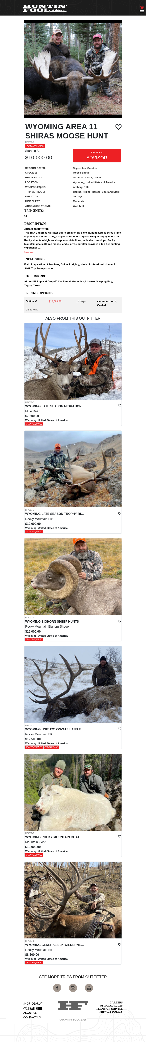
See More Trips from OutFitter (73, 977)
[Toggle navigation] (142, 12)
